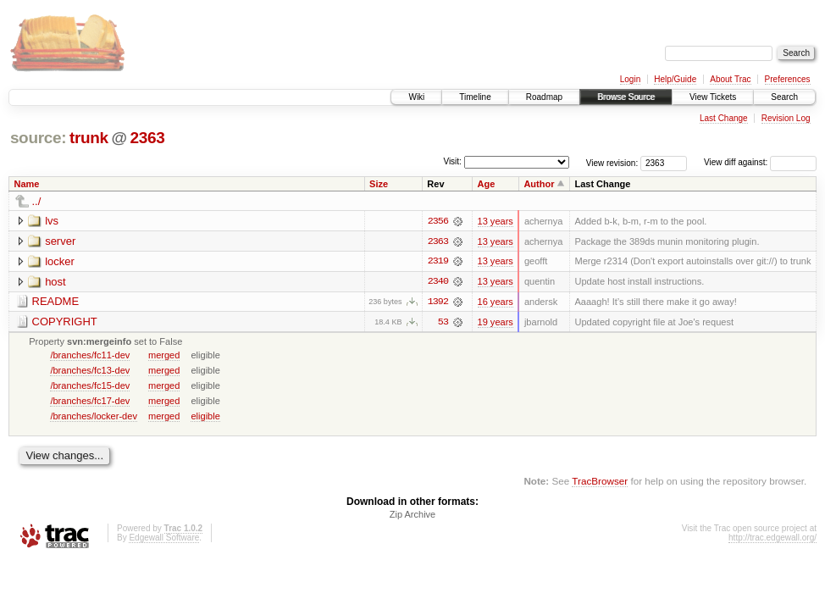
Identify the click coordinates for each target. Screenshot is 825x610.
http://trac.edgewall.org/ (772, 539)
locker (60, 261)
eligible (205, 417)
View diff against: (760, 162)
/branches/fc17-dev (90, 401)
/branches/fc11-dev (90, 356)
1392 (438, 302)
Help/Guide (675, 79)
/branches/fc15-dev (90, 386)
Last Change (724, 118)
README (56, 302)
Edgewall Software (164, 539)
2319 (438, 262)
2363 (147, 138)
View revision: (612, 162)
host (55, 281)
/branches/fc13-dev (90, 371)
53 (443, 323)
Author (538, 184)
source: (38, 138)
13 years (495, 221)
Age (486, 184)
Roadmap (544, 97)
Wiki (416, 97)
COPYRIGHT (64, 322)
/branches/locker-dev (93, 417)
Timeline (474, 97)
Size (378, 184)
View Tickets (712, 97)
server (60, 241)
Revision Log (786, 118)
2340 (438, 282)
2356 (438, 221)
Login (630, 79)
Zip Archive (412, 516)
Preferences (788, 79)
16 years (495, 302)
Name (27, 184)
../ (37, 201)
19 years (495, 323)
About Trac (730, 79)
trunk (88, 138)
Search (784, 97)
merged (164, 356)
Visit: (452, 161)
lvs (51, 220)
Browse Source (626, 97)
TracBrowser (600, 481)
